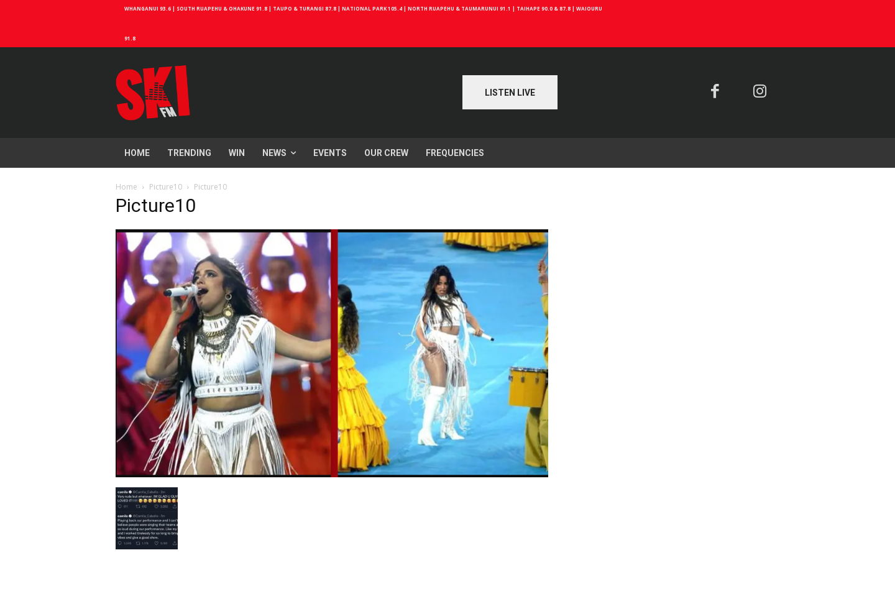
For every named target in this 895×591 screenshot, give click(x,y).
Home (126, 186)
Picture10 (165, 186)
